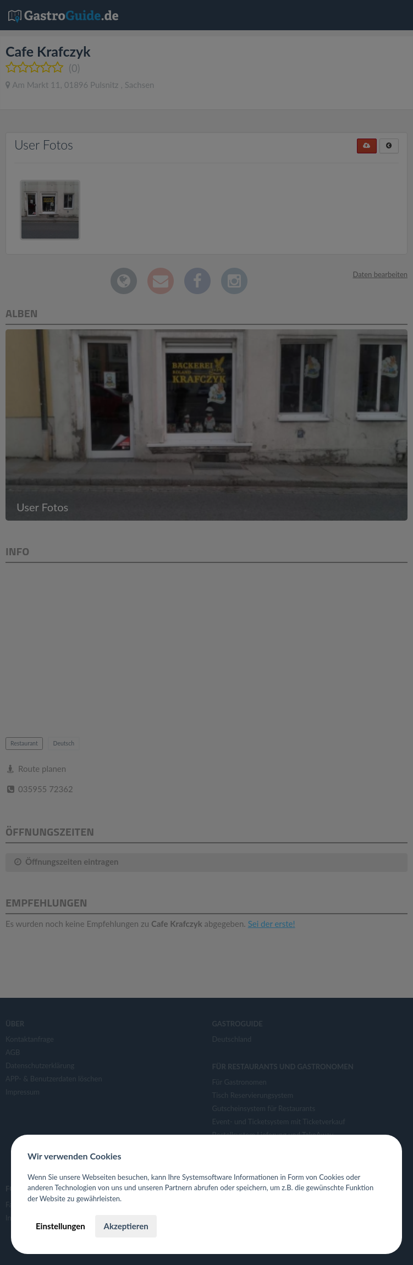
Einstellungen (60, 1226)
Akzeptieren (125, 1226)
